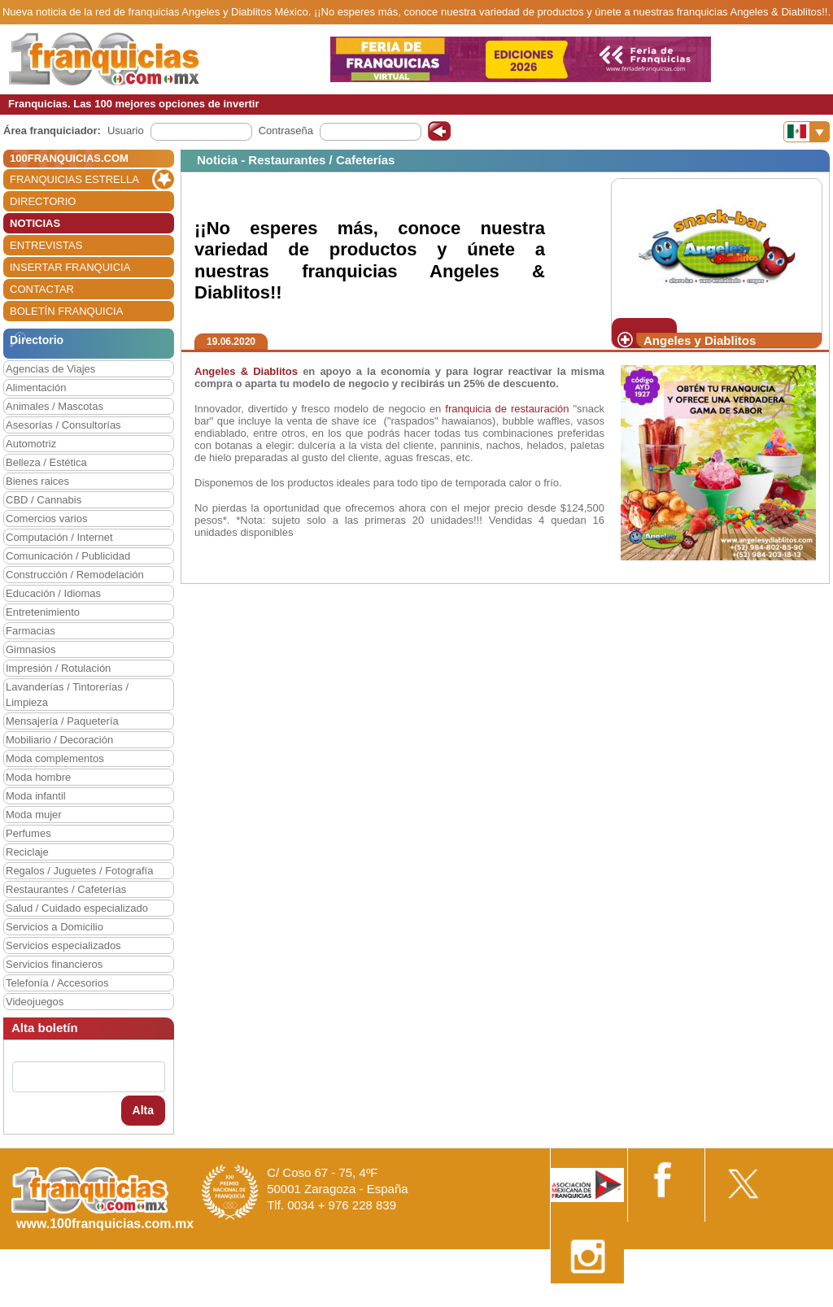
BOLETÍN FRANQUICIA (66, 311)
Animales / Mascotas (54, 406)
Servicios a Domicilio (54, 927)
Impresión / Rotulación (58, 668)
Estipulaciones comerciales (691, 1301)
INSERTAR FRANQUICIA (70, 267)
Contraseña (286, 130)
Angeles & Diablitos (248, 371)
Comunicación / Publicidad (68, 556)
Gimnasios (30, 649)
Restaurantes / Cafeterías (66, 889)
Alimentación (36, 387)
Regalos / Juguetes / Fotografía (79, 871)
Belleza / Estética (46, 462)
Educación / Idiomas (53, 593)
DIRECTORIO (43, 201)
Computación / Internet (59, 537)
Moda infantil (36, 796)
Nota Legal (591, 1301)
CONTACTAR (42, 289)
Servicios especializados (63, 945)
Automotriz (31, 444)
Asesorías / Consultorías (63, 425)
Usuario (125, 130)
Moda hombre (38, 777)
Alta (143, 1110)
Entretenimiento (43, 612)
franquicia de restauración (507, 409)
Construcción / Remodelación (75, 575)
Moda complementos (55, 758)
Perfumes (28, 833)
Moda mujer (34, 814)
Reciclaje (27, 852)
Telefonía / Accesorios (57, 983)
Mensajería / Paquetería (62, 721)
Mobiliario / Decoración (59, 740)
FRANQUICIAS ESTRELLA (74, 179)
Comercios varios (46, 518)
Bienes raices (37, 481)
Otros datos (789, 1301)
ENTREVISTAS (46, 245)
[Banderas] (806, 131)
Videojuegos (34, 1001)
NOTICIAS (35, 223)
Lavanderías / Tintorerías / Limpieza (67, 694)
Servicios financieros (54, 964)
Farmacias (30, 631)
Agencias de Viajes (50, 369)
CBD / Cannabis (43, 500)
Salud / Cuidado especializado (77, 908)
